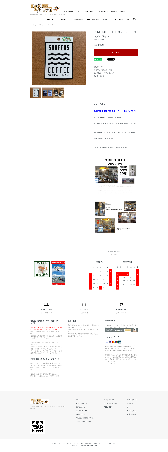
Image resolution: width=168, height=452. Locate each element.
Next (84, 58)
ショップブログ (109, 400)
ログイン (79, 12)
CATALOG (117, 19)
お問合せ (114, 12)
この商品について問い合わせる (104, 73)
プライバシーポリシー (83, 421)
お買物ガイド (103, 12)
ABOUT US (124, 12)
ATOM (110, 407)
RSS (105, 407)
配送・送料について (83, 403)
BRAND (63, 19)
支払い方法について (83, 411)
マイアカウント (90, 12)
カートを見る (131, 411)
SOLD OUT (115, 52)
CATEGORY (50, 19)
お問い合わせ (131, 414)
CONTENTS (77, 19)
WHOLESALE (92, 19)
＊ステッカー (41, 25)
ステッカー (51, 25)
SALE (105, 19)
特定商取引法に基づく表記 (103, 70)
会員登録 (130, 403)
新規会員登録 (68, 12)
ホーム (32, 25)
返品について (98, 67)
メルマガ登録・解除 (110, 403)
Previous (33, 58)
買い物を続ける (99, 76)
